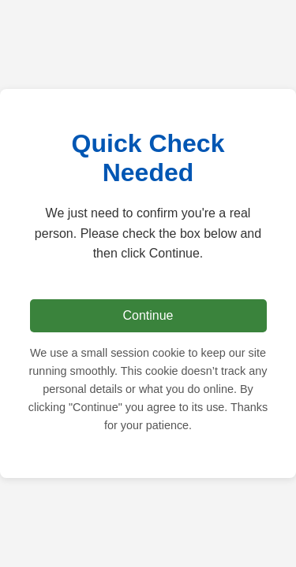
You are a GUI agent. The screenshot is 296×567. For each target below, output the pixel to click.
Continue (147, 315)
